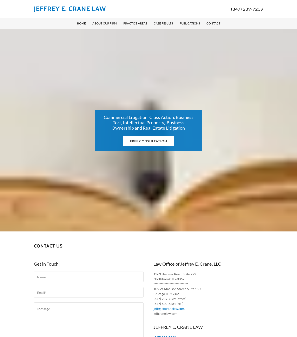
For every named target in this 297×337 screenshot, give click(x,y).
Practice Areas (135, 23)
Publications (189, 23)
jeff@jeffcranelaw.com (169, 308)
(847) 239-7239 (247, 9)
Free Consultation (148, 141)
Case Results (163, 23)
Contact (213, 23)
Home (81, 23)
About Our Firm (104, 23)
